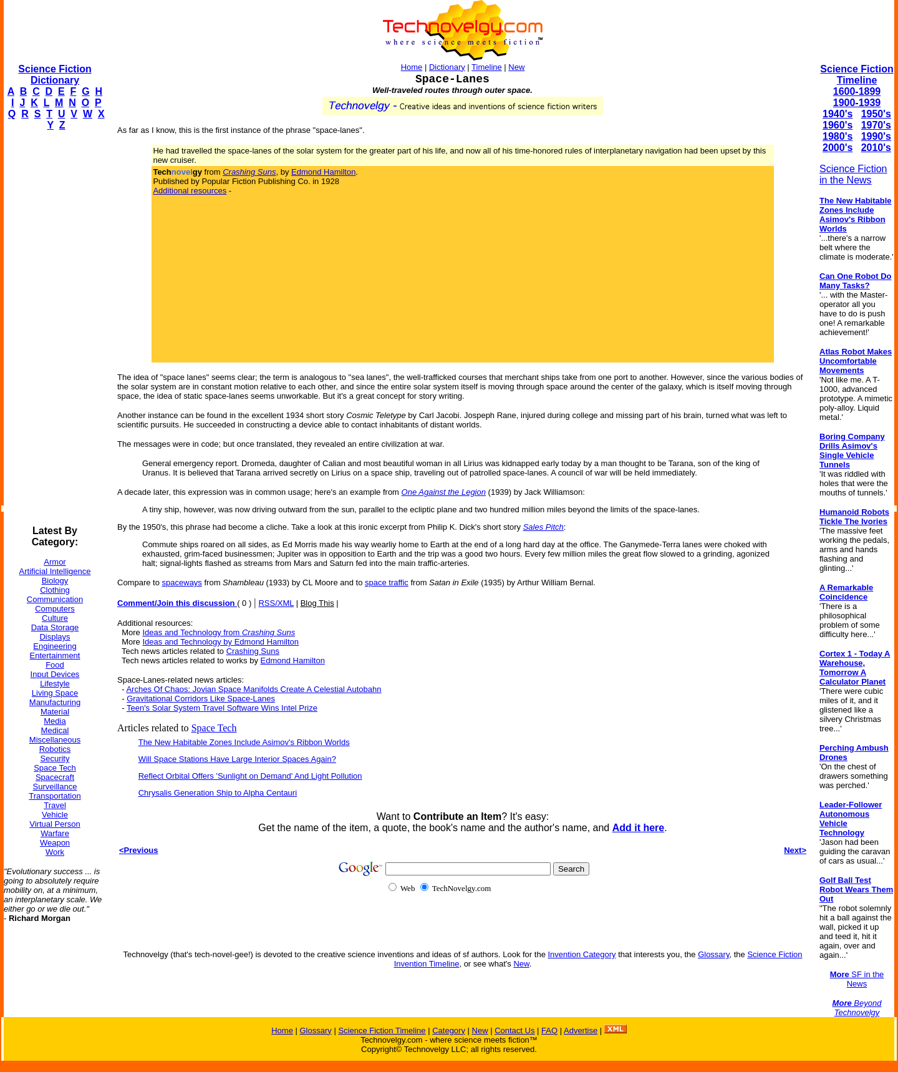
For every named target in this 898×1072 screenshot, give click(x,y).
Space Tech (55, 767)
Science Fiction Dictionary (54, 74)
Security (55, 758)
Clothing (55, 590)
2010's (876, 147)
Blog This (317, 603)
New (516, 67)
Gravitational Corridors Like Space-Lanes (201, 698)
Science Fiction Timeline (856, 74)
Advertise (580, 1030)
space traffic (386, 582)
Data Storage (55, 627)
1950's (876, 114)
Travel (55, 805)
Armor (54, 562)
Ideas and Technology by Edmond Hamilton (220, 641)
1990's (876, 136)
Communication (55, 599)
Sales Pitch (543, 527)
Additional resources (189, 190)
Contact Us (514, 1030)
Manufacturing (54, 702)
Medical (55, 730)
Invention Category (582, 954)
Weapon (55, 842)
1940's (837, 114)
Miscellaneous (54, 739)
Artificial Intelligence (55, 571)
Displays (54, 636)
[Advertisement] (54, 328)
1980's (837, 136)
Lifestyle (55, 683)
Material (55, 711)
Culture (55, 618)
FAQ (549, 1030)
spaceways (182, 582)
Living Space (55, 693)
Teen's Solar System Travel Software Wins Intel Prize (222, 708)
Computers (55, 608)
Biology (55, 580)
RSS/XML (276, 603)
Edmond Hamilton (323, 172)
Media (54, 721)
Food (55, 665)
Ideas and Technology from (218, 632)
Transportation (54, 796)
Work (55, 852)
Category (448, 1030)
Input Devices (55, 674)
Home (412, 67)
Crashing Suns (252, 651)
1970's (876, 125)
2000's (837, 147)
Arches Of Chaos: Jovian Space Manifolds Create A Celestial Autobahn (253, 689)
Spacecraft (55, 777)
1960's (837, 125)
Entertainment (55, 655)
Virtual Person (54, 824)
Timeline (486, 67)
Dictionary (447, 67)
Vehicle (55, 814)
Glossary (713, 954)
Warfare (55, 833)
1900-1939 (857, 102)
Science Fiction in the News (853, 174)
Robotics (55, 749)
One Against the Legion (444, 492)
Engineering (54, 646)
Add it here (638, 827)
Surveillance (55, 786)
